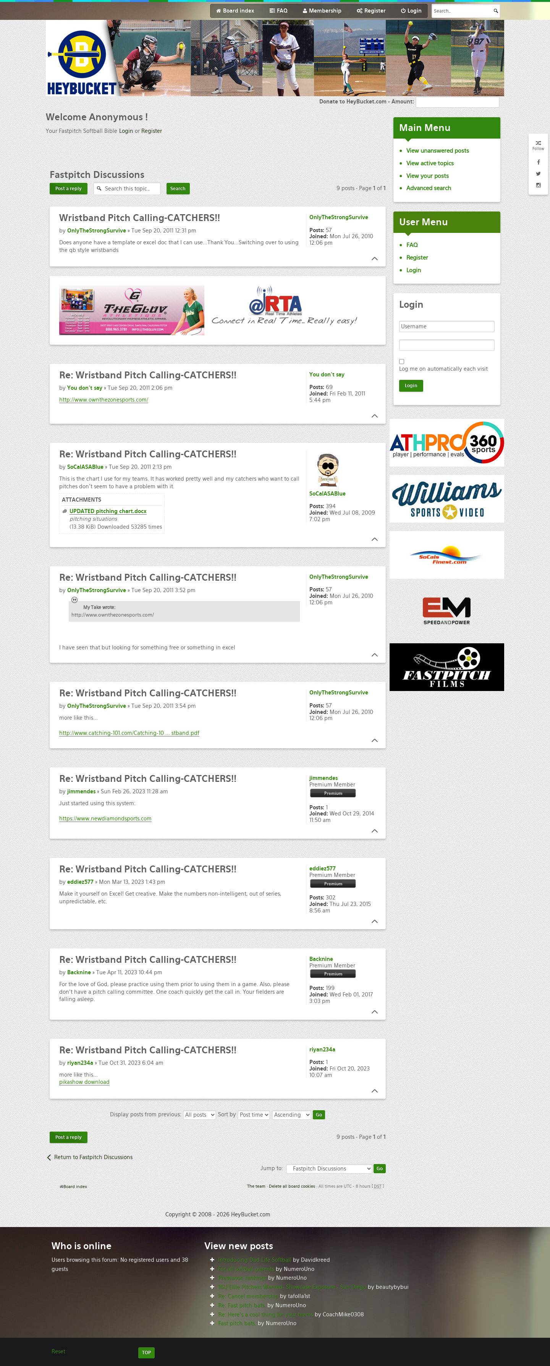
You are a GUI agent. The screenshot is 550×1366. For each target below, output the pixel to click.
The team (256, 1186)
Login (126, 131)
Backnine (79, 972)
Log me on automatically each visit (443, 369)
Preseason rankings (242, 1278)
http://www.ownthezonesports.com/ (103, 400)
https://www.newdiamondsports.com (105, 818)
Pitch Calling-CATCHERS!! (139, 217)
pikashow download (84, 1082)
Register (151, 131)
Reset (58, 1351)
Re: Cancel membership (248, 1296)
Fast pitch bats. (237, 1323)
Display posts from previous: (163, 1114)
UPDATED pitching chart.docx (108, 511)
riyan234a (80, 1063)
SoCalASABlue (85, 467)
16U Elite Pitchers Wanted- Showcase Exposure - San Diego (292, 1287)
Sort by (244, 1114)
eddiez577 (80, 882)
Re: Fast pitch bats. (242, 1305)
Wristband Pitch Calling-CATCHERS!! (147, 375)
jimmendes (81, 791)
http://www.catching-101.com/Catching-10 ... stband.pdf (129, 733)
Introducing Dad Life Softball (254, 1260)
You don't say (84, 388)
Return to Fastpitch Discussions (93, 1157)
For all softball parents (246, 1269)
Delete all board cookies (292, 1186)
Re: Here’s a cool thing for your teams (265, 1314)
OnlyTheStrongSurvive (96, 231)
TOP (146, 1352)
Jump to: (271, 1168)
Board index (75, 1186)
